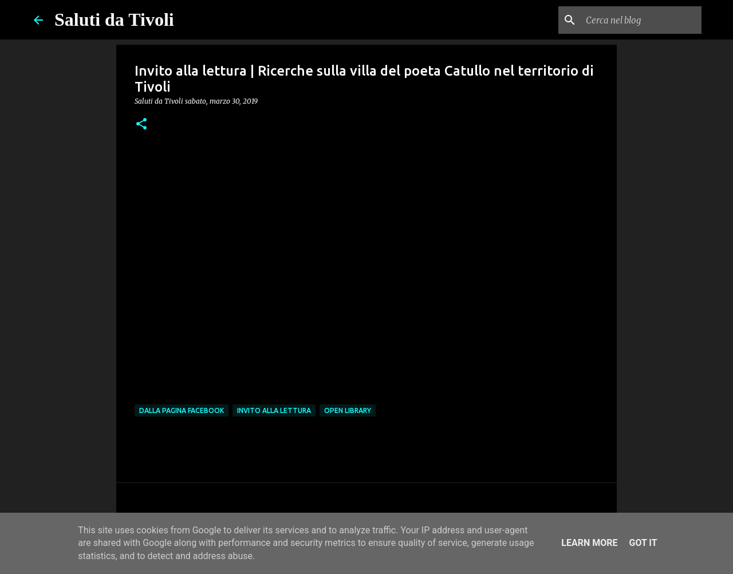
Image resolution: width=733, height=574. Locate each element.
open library (347, 410)
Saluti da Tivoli (114, 19)
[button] (141, 124)
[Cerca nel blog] (641, 20)
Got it (643, 542)
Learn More (589, 542)
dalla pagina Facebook (181, 410)
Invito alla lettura (274, 410)
